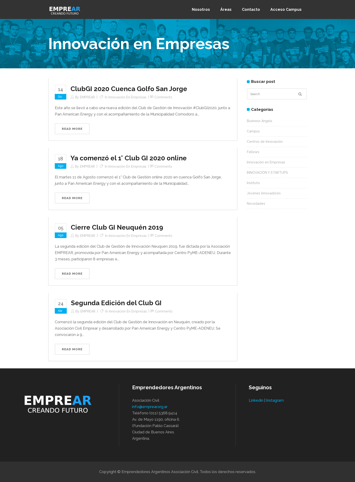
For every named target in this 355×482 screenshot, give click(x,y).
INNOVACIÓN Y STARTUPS (267, 172)
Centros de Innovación (265, 141)
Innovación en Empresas (127, 97)
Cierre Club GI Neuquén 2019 (117, 227)
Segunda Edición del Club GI (116, 303)
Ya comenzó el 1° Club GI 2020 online (129, 158)
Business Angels (259, 121)
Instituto (253, 183)
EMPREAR (87, 97)
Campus (253, 131)
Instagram (275, 400)
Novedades (256, 203)
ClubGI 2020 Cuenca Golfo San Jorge (129, 89)
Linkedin (256, 400)
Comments (163, 97)
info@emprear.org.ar (149, 407)
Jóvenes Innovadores (264, 193)
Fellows (253, 152)
